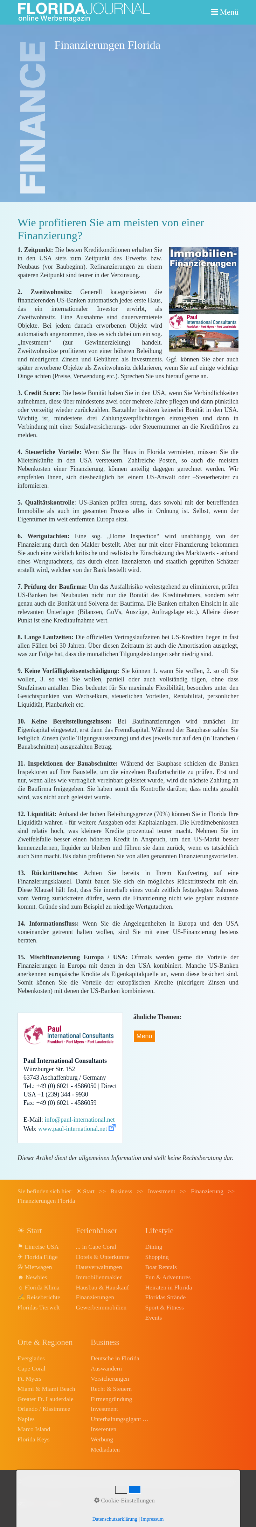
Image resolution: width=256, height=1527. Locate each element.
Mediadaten (105, 1449)
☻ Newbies (32, 1277)
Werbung (102, 1439)
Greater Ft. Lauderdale (46, 1398)
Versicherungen (110, 1378)
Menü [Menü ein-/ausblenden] (144, 1036)
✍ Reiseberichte (39, 1297)
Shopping (156, 1256)
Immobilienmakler (99, 1277)
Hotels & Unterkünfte (103, 1256)
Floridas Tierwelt (39, 1307)
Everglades (31, 1358)
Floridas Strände (165, 1297)
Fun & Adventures (168, 1277)
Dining (153, 1246)
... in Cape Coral (96, 1246)
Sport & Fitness (164, 1307)
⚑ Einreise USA (38, 1246)
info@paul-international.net (80, 1119)
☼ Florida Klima (39, 1287)
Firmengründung (111, 1398)
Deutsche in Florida (115, 1358)
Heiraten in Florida (168, 1287)
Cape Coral (32, 1368)
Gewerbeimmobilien (101, 1307)
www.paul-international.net (72, 1128)
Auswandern (106, 1368)
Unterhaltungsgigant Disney (120, 1418)
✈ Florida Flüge (38, 1256)
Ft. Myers (29, 1378)
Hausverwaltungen (99, 1267)
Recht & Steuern (111, 1388)
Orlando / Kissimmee (44, 1408)
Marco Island (34, 1429)
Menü (229, 12)
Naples (26, 1418)
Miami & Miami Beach (46, 1388)
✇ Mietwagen (35, 1267)
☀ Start (85, 1191)
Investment (104, 1408)
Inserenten (103, 1429)
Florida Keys (33, 1439)
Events (153, 1317)
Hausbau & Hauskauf (102, 1287)
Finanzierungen (95, 1297)
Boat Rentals (161, 1267)
